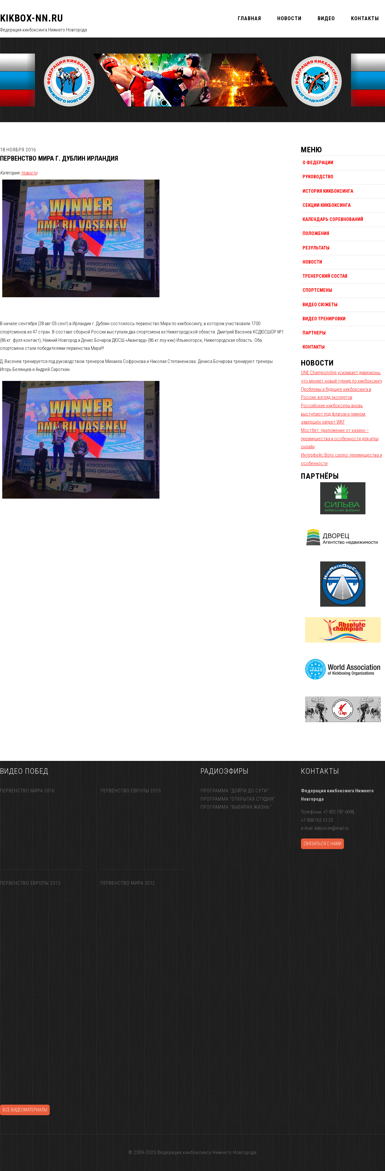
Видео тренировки (324, 319)
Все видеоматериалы (25, 1109)
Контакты (314, 347)
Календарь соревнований (333, 219)
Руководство (318, 177)
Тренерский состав (325, 276)
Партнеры (314, 333)
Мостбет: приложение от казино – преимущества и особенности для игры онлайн (340, 438)
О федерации (318, 162)
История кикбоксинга (328, 191)
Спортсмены (317, 290)
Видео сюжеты (320, 304)
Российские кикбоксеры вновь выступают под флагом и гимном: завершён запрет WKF (333, 414)
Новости (29, 173)
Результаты (316, 248)
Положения (316, 233)
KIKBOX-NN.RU (31, 18)
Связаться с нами (322, 843)
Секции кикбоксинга (327, 205)
